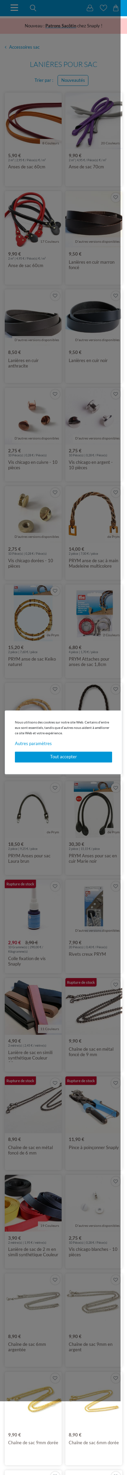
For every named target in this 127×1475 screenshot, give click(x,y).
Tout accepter (63, 757)
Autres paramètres (33, 743)
